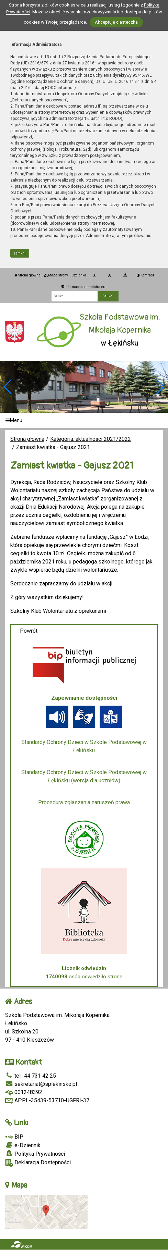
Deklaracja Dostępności (38, 1163)
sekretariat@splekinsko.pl (41, 1084)
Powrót (28, 631)
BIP (14, 1136)
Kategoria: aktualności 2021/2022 (90, 439)
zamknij (19, 253)
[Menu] (84, 420)
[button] (160, 386)
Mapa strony (56, 275)
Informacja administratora (84, 287)
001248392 (23, 1092)
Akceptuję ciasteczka (116, 22)
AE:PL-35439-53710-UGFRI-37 (47, 1100)
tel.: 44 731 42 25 (30, 1075)
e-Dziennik (23, 1145)
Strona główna (27, 275)
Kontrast (145, 275)
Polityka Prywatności (35, 1153)
